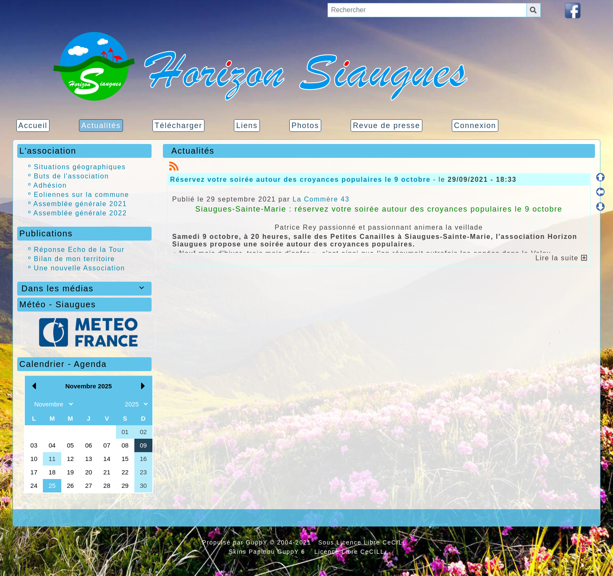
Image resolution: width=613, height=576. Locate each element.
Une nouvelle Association (79, 268)
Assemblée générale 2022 (80, 213)
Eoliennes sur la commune (81, 194)
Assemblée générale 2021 (80, 203)
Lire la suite (561, 258)
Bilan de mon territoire (74, 258)
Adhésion (50, 185)
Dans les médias (84, 288)
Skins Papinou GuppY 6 (269, 551)
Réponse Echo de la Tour (79, 249)
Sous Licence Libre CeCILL (363, 542)
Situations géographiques (80, 166)
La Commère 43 (321, 199)
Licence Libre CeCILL (348, 551)
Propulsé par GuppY (236, 542)
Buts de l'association (71, 176)
